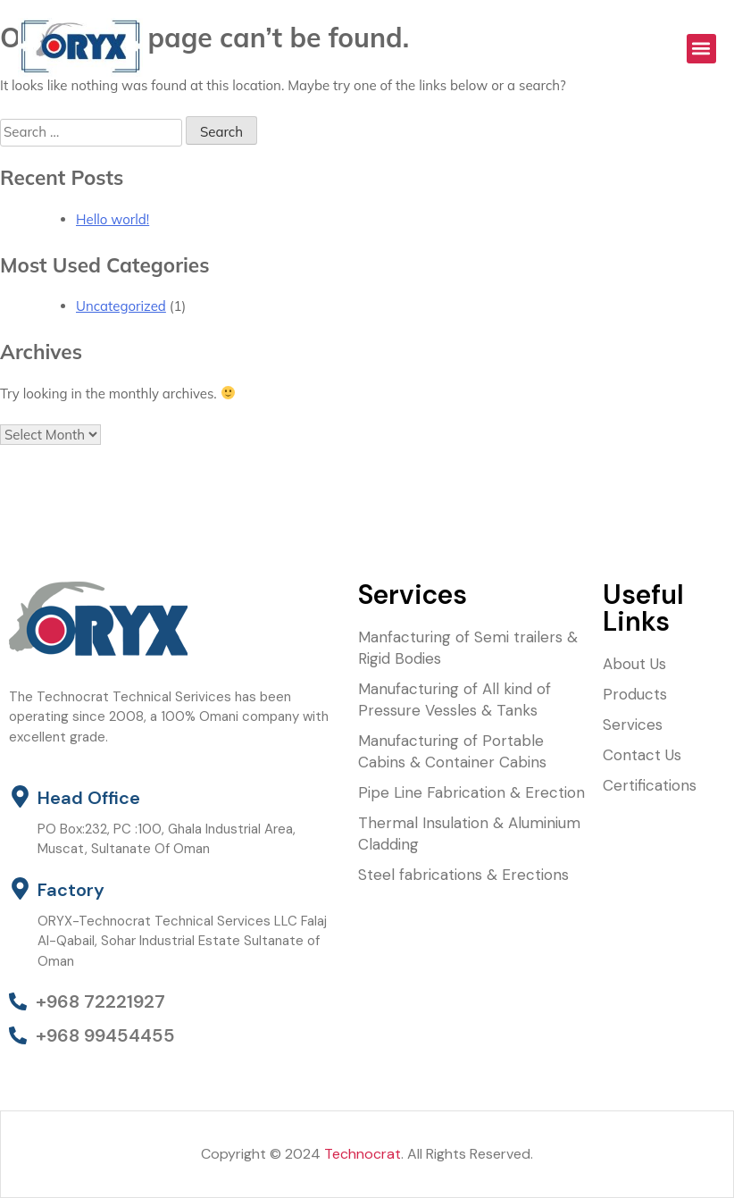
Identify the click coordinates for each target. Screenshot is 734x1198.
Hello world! (112, 219)
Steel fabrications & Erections (463, 874)
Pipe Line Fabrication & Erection (471, 792)
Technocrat (362, 1153)
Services (633, 724)
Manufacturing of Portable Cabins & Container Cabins (452, 751)
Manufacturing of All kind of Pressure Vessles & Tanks (454, 699)
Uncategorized (121, 305)
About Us (634, 664)
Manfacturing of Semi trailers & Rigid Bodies (468, 647)
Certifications (649, 785)
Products (635, 694)
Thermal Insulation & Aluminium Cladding (469, 833)
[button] (701, 48)
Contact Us (642, 755)
